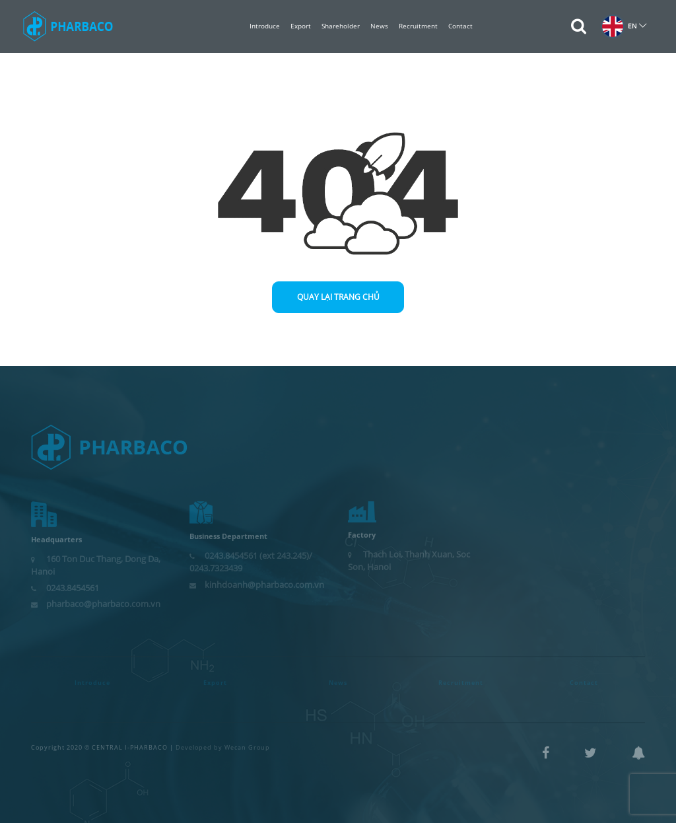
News (379, 25)
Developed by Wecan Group (223, 742)
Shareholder (340, 25)
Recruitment (418, 25)
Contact (460, 25)
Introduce (265, 25)
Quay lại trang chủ (338, 297)
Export (300, 25)
